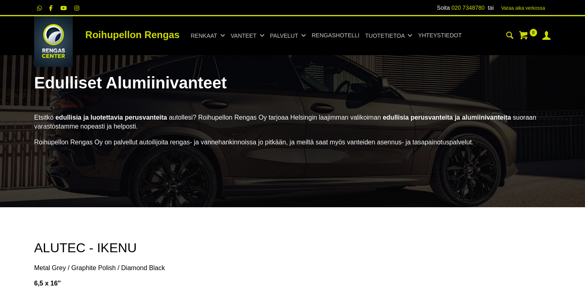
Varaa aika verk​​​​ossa (523, 8)
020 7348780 (468, 7)
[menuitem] (335, 35)
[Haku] (509, 36)
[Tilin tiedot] (546, 36)
